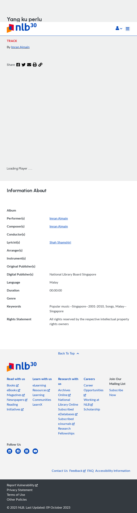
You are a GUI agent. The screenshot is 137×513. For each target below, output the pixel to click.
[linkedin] (11, 453)
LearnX (37, 404)
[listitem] (16, 379)
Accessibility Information (112, 470)
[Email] (29, 65)
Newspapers (17, 399)
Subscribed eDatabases (67, 411)
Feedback (77, 470)
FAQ (90, 470)
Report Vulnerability (22, 485)
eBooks (13, 390)
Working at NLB (91, 402)
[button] (119, 28)
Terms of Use (16, 494)
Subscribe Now (116, 392)
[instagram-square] (28, 453)
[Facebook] (18, 65)
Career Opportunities (93, 389)
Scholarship (92, 409)
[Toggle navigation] (127, 28)
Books (13, 385)
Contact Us (60, 470)
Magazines (16, 395)
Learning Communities (42, 397)
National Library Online (68, 402)
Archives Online (64, 392)
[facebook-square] (19, 453)
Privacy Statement (20, 490)
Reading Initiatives (15, 406)
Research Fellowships (66, 430)
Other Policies (17, 499)
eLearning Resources (41, 387)
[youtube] (37, 453)
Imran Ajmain (20, 47)
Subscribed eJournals (66, 421)
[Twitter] (24, 65)
